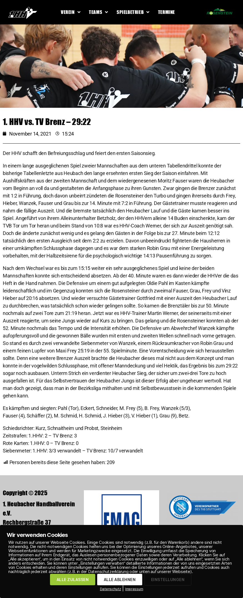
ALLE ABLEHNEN (120, 579)
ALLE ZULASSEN (73, 579)
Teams (98, 12)
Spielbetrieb (133, 12)
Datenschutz (110, 589)
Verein (71, 12)
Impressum (134, 589)
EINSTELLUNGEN (167, 579)
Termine (166, 12)
